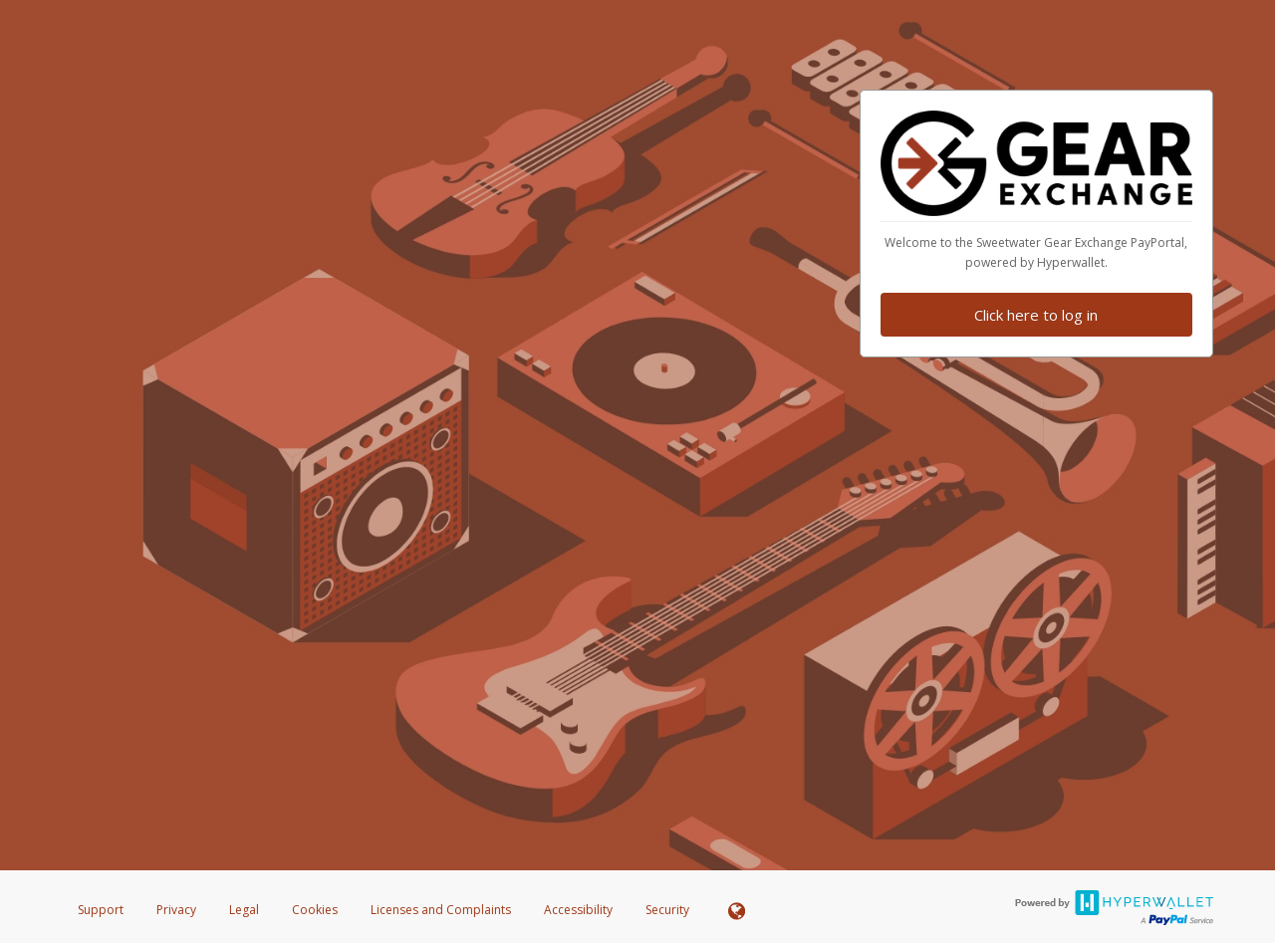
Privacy (176, 909)
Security (667, 909)
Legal (244, 909)
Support (101, 909)
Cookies (315, 909)
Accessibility (578, 909)
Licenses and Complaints (442, 909)
